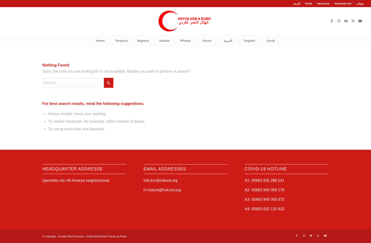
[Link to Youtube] (360, 20)
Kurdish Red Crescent (71, 236)
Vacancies (323, 3)
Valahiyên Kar (342, 3)
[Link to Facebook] (331, 20)
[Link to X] (353, 20)
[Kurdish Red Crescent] (185, 21)
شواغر (360, 3)
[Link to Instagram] (338, 20)
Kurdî (308, 3)
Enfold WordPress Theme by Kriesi (106, 236)
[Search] (77, 83)
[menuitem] (297, 3)
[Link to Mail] (345, 20)
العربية (296, 3)
